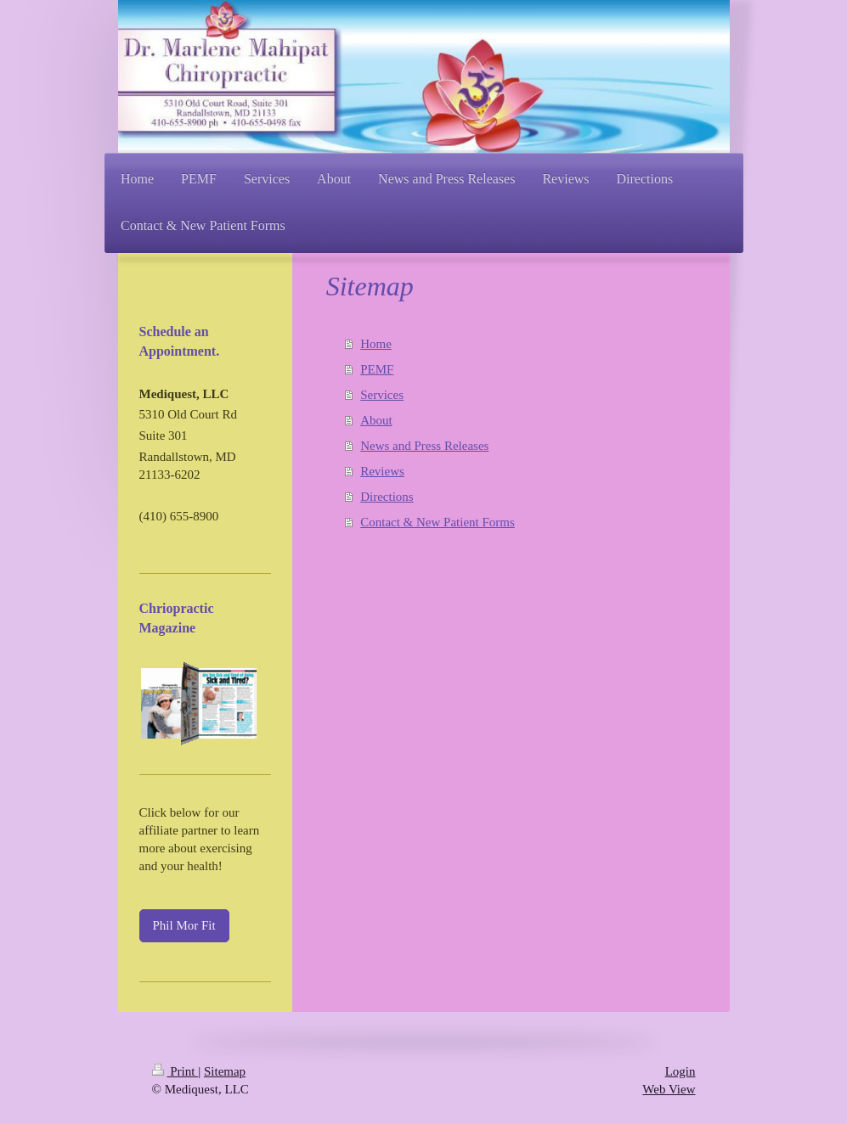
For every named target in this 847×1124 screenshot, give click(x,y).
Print (175, 1071)
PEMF (376, 369)
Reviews (382, 471)
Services (382, 395)
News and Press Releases (424, 445)
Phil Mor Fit (184, 925)
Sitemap (225, 1071)
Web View (668, 1089)
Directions (386, 496)
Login (680, 1071)
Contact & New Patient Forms (437, 522)
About (376, 420)
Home (376, 344)
